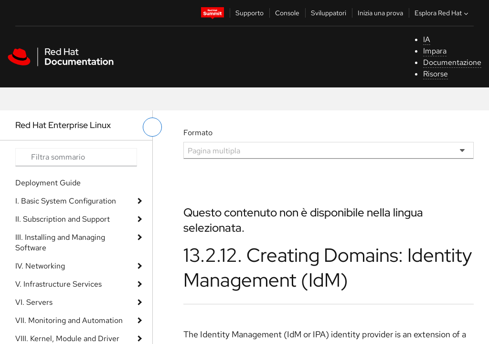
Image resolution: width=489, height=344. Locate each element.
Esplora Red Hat (442, 13)
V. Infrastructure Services (58, 284)
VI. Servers (34, 302)
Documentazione (452, 62)
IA (426, 39)
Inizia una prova (380, 13)
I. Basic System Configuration (65, 201)
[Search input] (76, 157)
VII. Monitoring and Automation (69, 320)
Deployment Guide (48, 183)
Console (287, 13)
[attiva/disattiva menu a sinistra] (152, 127)
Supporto (249, 13)
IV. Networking (40, 266)
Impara (434, 51)
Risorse (435, 74)
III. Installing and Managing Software (60, 242)
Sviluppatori (328, 13)
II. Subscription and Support (62, 219)
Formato (198, 133)
